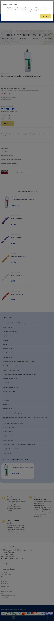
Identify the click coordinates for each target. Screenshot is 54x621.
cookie (43, 10)
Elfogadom (45, 16)
